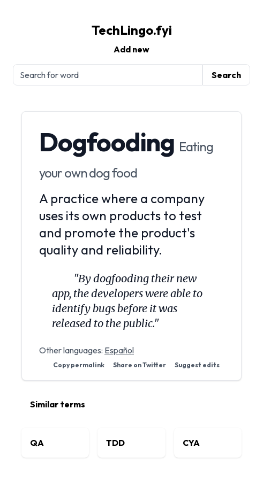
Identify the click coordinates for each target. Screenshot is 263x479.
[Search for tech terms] (107, 75)
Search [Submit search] (226, 74)
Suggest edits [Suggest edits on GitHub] (197, 365)
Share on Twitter (139, 365)
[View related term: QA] (55, 443)
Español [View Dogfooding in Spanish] (119, 350)
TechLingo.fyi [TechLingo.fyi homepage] (132, 30)
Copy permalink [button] (78, 365)
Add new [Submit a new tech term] (131, 49)
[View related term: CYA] (208, 443)
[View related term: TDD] (131, 443)
